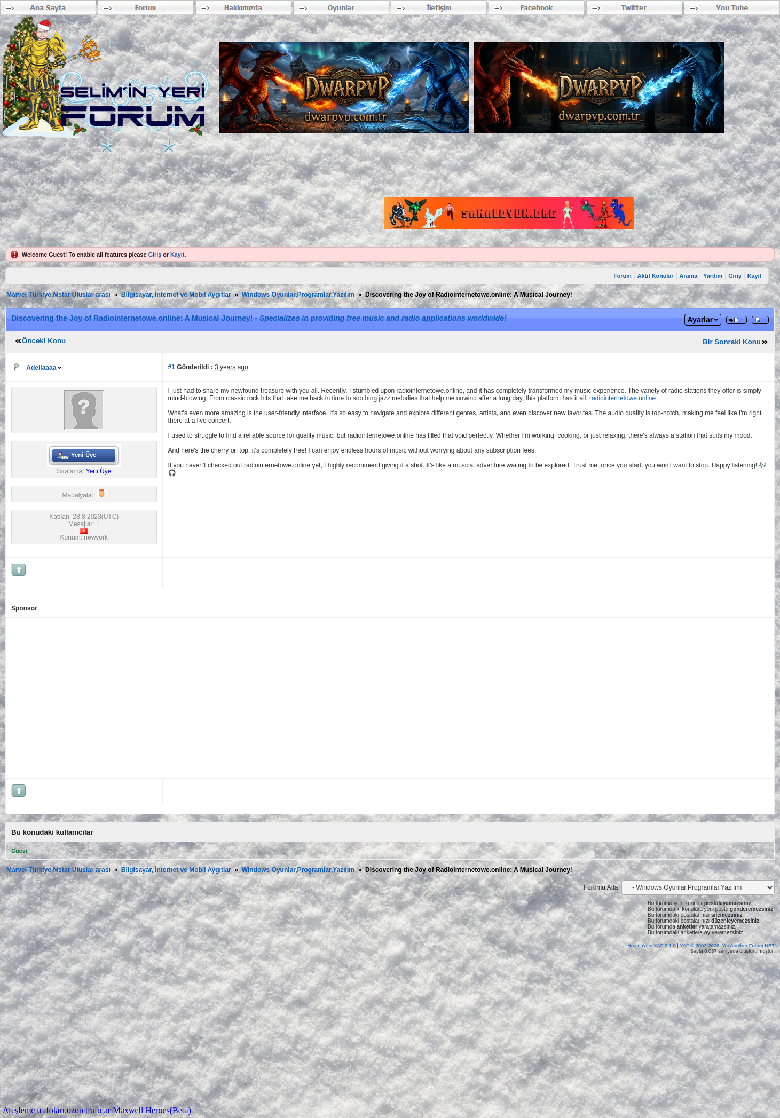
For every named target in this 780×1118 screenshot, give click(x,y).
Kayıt (177, 254)
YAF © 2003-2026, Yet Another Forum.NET (727, 945)
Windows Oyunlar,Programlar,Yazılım (298, 294)
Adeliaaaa (41, 367)
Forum (622, 276)
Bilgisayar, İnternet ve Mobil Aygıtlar (176, 294)
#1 (171, 367)
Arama (689, 276)
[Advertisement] (331, 698)
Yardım (712, 276)
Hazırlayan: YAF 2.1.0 (652, 945)
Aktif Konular (655, 276)
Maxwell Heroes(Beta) (152, 1110)
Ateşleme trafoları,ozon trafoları (58, 1110)
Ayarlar (700, 319)
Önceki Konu (44, 341)
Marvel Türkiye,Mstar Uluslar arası (58, 294)
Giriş (155, 254)
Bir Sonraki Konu (732, 342)
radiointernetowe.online (622, 398)
